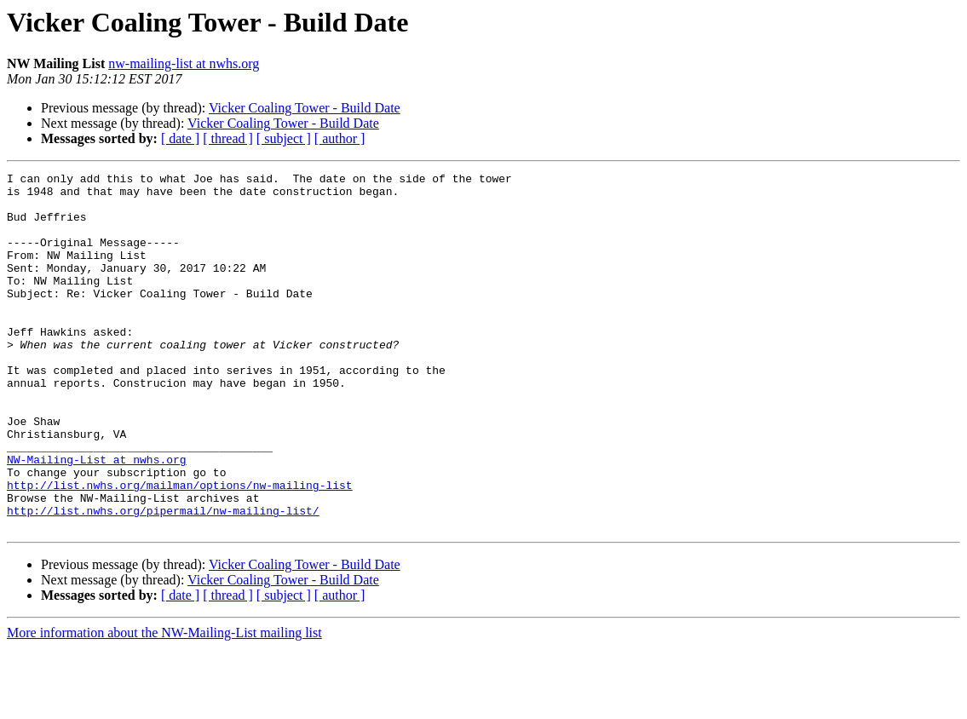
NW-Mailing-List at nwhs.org (97, 518)
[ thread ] (228, 138)
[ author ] (340, 138)
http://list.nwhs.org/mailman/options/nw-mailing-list (180, 548)
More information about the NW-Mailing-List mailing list (164, 704)
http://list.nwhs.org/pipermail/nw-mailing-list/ (163, 579)
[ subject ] (283, 138)
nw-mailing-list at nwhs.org (183, 63)
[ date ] (180, 138)
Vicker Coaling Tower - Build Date (304, 108)
